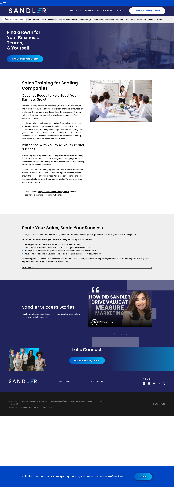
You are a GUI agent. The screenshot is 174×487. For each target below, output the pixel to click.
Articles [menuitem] (121, 10)
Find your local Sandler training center (53, 192)
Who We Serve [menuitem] (92, 10)
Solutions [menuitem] (75, 10)
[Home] (28, 11)
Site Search (96, 381)
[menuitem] (48, 19)
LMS (3, 2)
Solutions (64, 381)
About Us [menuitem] (108, 10)
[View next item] (126, 334)
